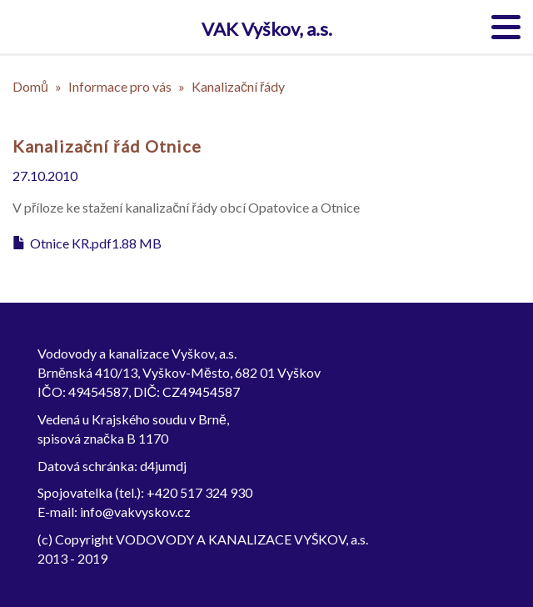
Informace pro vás (120, 86)
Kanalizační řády (238, 86)
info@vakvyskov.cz (135, 511)
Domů (30, 86)
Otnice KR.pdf (71, 243)
